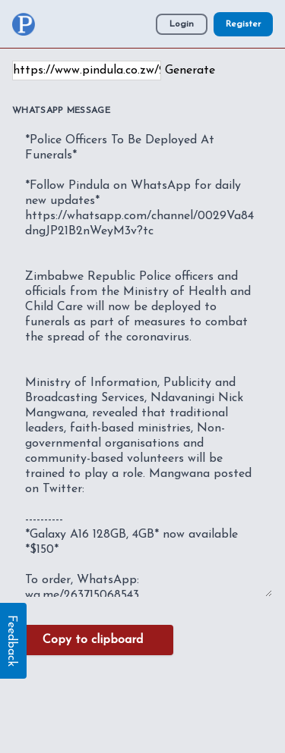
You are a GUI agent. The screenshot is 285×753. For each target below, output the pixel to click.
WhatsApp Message (61, 110)
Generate (190, 70)
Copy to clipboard (93, 640)
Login (181, 24)
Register (243, 24)
